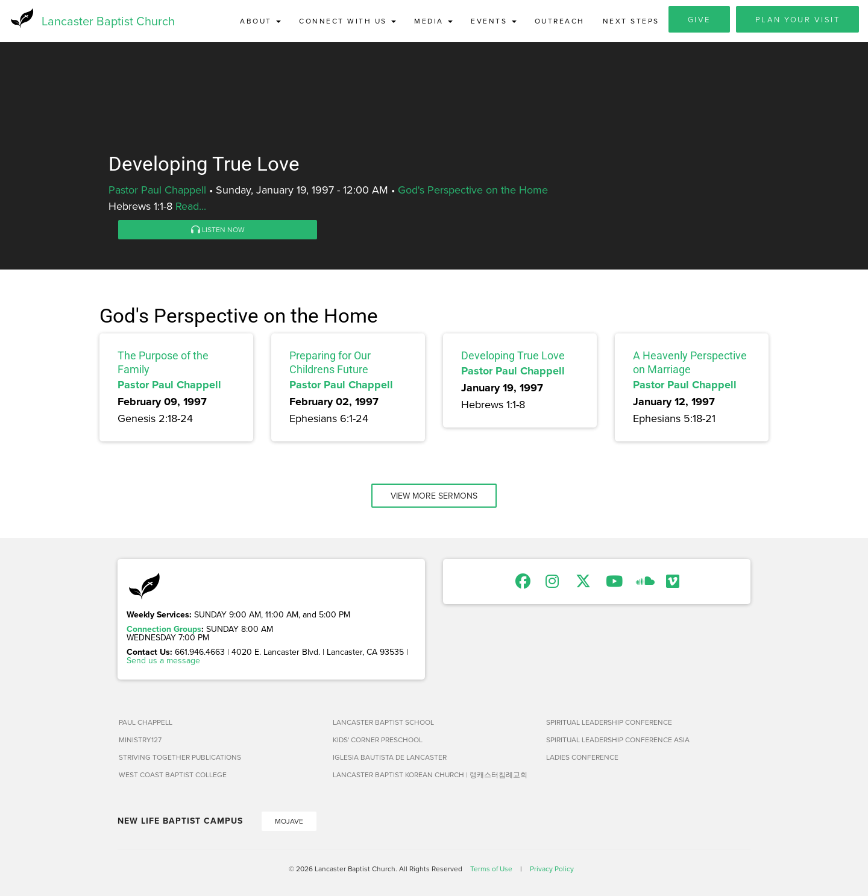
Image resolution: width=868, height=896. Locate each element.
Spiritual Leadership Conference (609, 722)
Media (433, 21)
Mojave (289, 821)
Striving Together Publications (180, 757)
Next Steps (631, 21)
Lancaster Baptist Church (108, 21)
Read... (190, 205)
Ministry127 (140, 739)
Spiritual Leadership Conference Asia (618, 739)
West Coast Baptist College (173, 774)
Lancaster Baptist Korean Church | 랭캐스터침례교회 (430, 774)
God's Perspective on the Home (473, 189)
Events (494, 21)
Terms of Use (491, 868)
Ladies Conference (582, 757)
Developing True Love (513, 355)
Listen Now (218, 229)
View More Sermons (434, 496)
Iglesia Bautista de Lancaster (390, 757)
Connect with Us (347, 21)
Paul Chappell (145, 722)
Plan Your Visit (797, 19)
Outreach (560, 21)
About (260, 21)
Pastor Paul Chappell (157, 189)
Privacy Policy (552, 868)
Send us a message (163, 660)
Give (699, 19)
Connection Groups (164, 629)
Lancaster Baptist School (383, 722)
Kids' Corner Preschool (378, 739)
